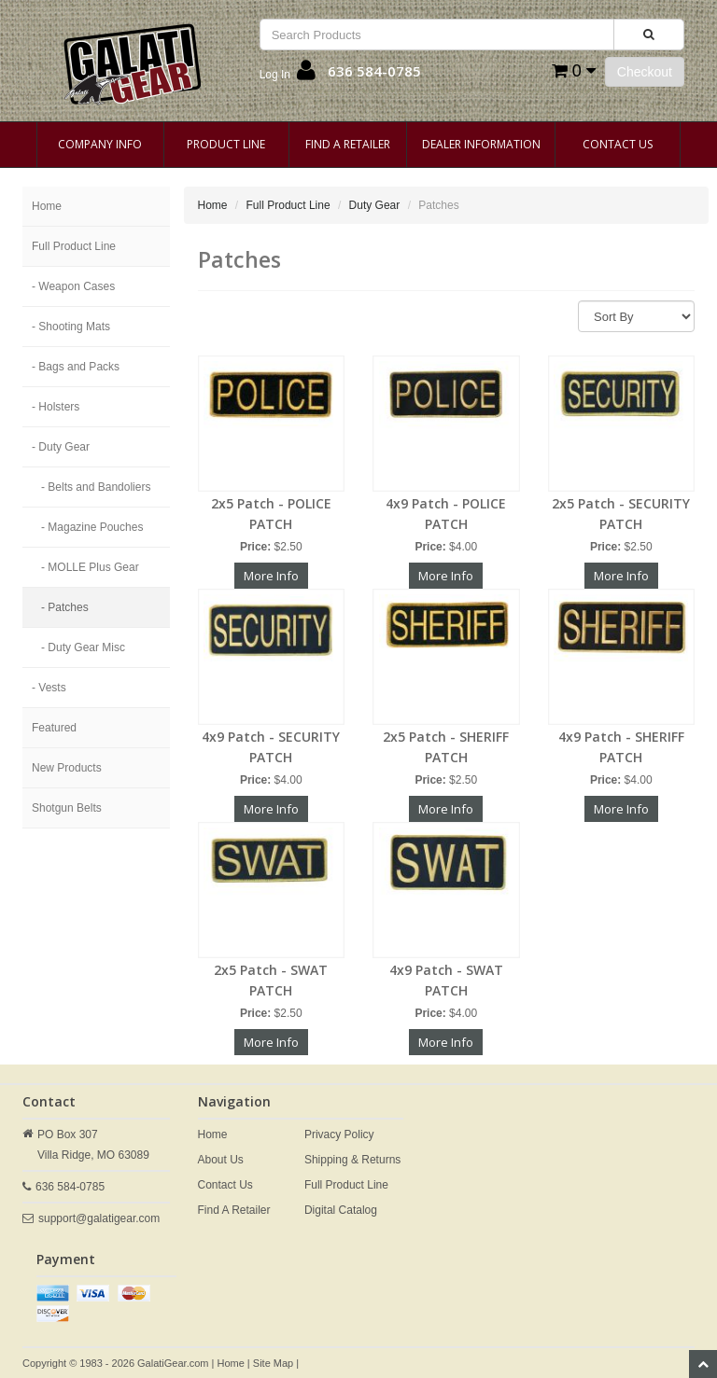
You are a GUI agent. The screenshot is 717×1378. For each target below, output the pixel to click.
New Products (67, 767)
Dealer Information (481, 144)
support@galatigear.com (99, 1218)
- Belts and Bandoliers (95, 487)
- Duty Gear (61, 446)
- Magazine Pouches (92, 527)
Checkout (644, 71)
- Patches (65, 607)
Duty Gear (375, 205)
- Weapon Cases (73, 286)
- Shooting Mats (71, 326)
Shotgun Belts (67, 807)
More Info (271, 575)
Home (47, 206)
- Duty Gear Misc (83, 647)
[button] (288, 74)
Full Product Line (74, 246)
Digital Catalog (340, 1210)
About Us (221, 1159)
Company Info (100, 144)
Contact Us (618, 144)
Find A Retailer (347, 144)
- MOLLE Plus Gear (90, 567)
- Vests (49, 687)
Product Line (226, 144)
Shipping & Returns (352, 1159)
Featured (54, 727)
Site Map (273, 1363)
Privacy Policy (339, 1134)
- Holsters (55, 406)
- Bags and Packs (76, 366)
